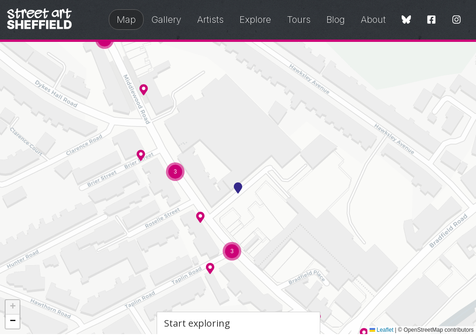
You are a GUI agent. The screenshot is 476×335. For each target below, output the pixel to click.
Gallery (166, 19)
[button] (143, 90)
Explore (255, 19)
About (373, 19)
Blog (335, 19)
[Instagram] (456, 20)
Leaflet (381, 330)
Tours (299, 19)
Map (126, 19)
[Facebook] (431, 20)
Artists (210, 19)
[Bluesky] (406, 20)
